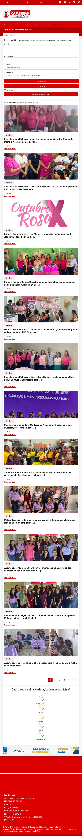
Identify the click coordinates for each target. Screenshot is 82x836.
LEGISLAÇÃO (54, 24)
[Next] (69, 680)
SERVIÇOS (61, 24)
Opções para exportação (41, 94)
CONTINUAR (71, 829)
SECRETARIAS (27, 24)
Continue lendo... (10, 148)
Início (6, 35)
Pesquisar (42, 81)
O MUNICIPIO (19, 24)
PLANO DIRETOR (70, 24)
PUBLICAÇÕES (45, 24)
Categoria (8, 64)
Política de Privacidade (42, 829)
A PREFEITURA (10, 24)
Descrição (8, 56)
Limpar (42, 86)
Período (7, 44)
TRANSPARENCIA (36, 24)
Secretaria (8, 72)
